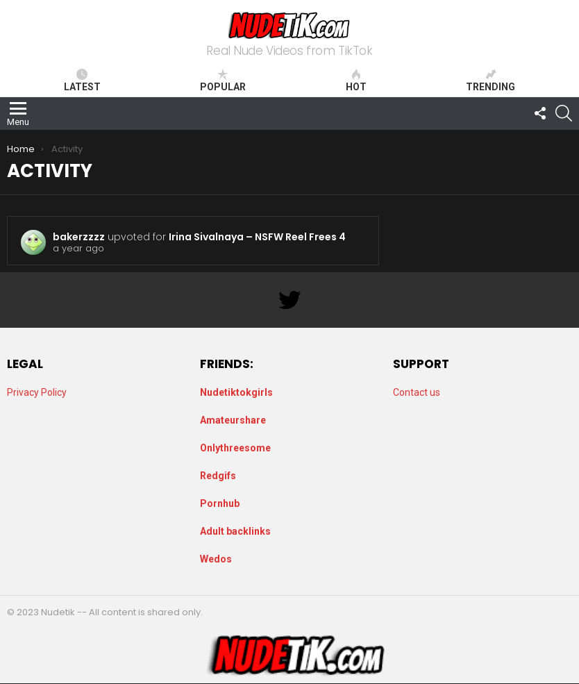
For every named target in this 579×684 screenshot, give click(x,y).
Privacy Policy (37, 392)
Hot (356, 80)
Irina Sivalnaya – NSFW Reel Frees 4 (257, 237)
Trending (490, 80)
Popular (223, 80)
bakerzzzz (79, 237)
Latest (82, 80)
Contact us (416, 392)
